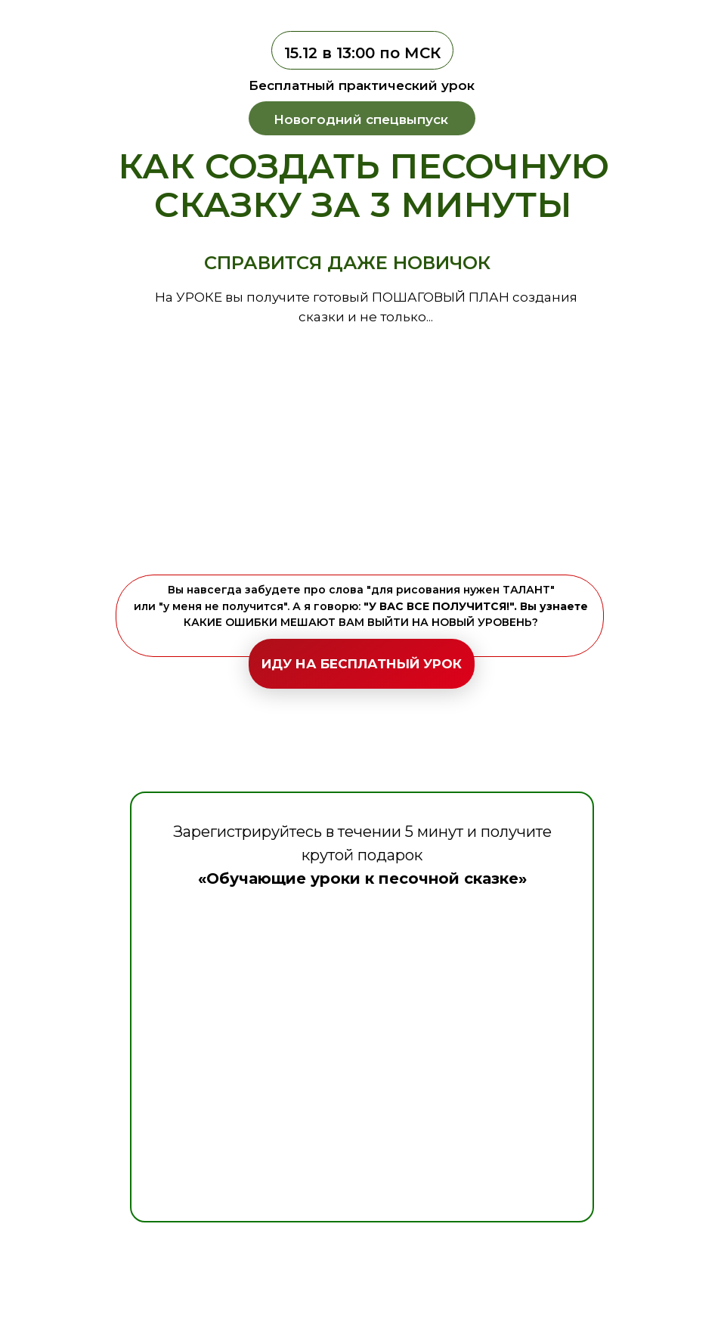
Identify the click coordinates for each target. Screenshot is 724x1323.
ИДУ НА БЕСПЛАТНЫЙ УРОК (361, 663)
